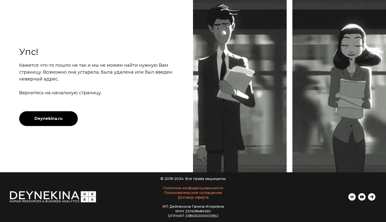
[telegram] (371, 199)
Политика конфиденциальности (193, 188)
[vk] (352, 199)
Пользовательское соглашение (193, 192)
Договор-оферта (193, 197)
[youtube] (362, 199)
